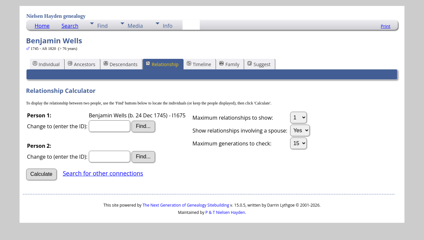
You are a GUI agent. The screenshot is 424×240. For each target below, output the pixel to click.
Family (229, 64)
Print (385, 26)
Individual (46, 64)
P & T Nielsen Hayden (225, 212)
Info (167, 25)
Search (70, 25)
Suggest (258, 64)
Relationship (162, 64)
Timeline (199, 64)
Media (135, 25)
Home (42, 25)
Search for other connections (103, 173)
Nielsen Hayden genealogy (56, 16)
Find (102, 25)
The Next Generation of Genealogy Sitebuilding (185, 205)
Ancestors (81, 64)
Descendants (120, 64)
